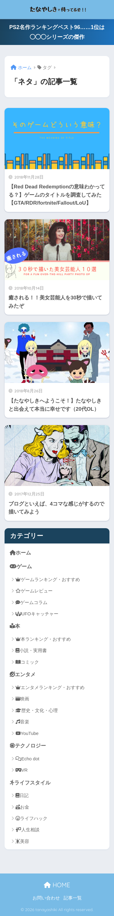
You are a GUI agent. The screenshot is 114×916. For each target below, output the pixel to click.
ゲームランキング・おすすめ (48, 579)
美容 (22, 841)
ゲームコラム (31, 602)
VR (22, 770)
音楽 (22, 721)
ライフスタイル (30, 783)
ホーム (20, 553)
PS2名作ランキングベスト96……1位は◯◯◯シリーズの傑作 (57, 32)
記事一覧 (73, 898)
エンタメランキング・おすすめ (50, 687)
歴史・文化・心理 (37, 710)
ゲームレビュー (34, 590)
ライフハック (31, 818)
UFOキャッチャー (37, 613)
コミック (27, 662)
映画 (22, 698)
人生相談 (28, 829)
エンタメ (23, 674)
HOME (57, 885)
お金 (22, 807)
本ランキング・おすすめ (43, 639)
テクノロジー (28, 746)
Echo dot (27, 758)
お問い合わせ (46, 898)
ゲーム (21, 566)
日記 (22, 795)
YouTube (27, 733)
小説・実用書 (31, 650)
